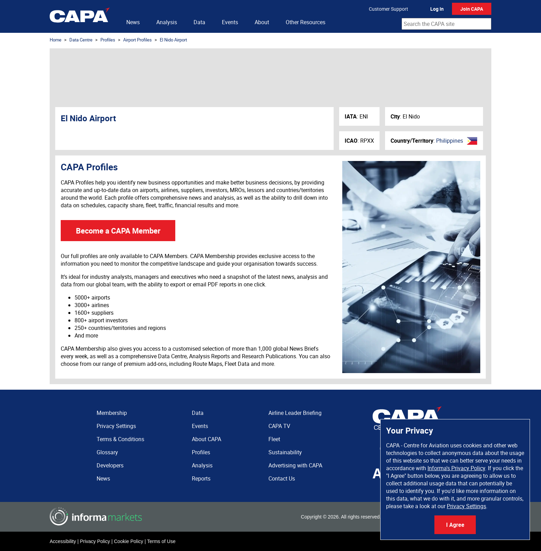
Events (230, 22)
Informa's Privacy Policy (456, 468)
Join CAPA (471, 9)
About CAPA (206, 439)
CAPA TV (279, 426)
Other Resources (305, 22)
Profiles (107, 40)
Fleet (274, 439)
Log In (437, 9)
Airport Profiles (137, 40)
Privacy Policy (95, 541)
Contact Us (281, 478)
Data (199, 22)
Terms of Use (161, 541)
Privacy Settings (466, 506)
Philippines (449, 140)
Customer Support (388, 9)
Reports (201, 478)
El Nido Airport (173, 40)
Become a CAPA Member (118, 231)
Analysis (166, 22)
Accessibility (63, 541)
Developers (110, 465)
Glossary (107, 452)
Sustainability (285, 452)
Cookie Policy (128, 541)
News (133, 22)
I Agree (455, 525)
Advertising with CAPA (295, 465)
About (262, 22)
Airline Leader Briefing (295, 413)
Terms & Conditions (120, 439)
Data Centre (80, 40)
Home (55, 40)
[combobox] (446, 24)
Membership (112, 413)
